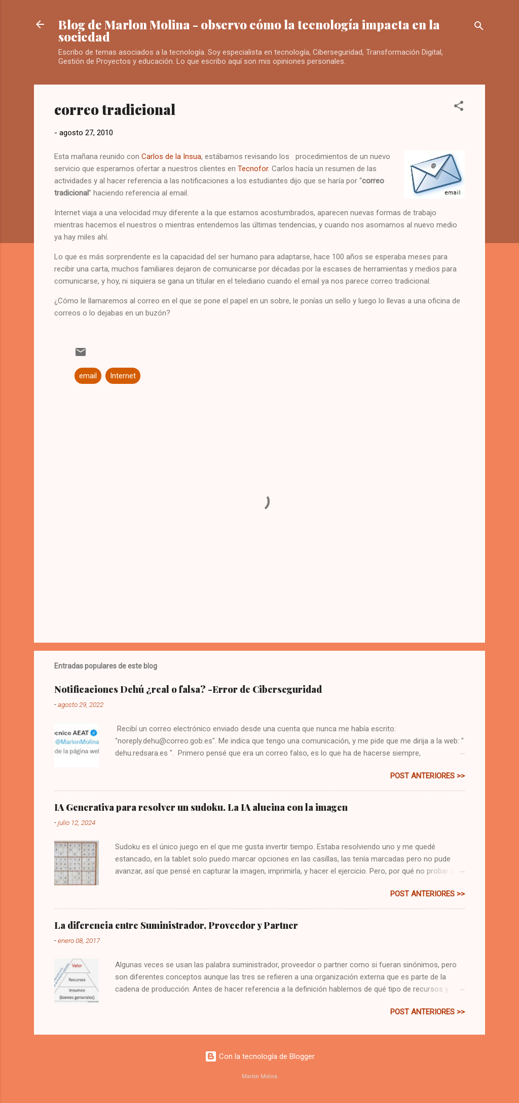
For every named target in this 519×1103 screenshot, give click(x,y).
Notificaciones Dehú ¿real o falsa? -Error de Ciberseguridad (188, 689)
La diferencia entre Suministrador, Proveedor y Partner (176, 925)
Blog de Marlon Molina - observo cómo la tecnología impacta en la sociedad (249, 30)
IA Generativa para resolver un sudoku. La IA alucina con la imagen (201, 807)
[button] (459, 107)
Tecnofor (253, 168)
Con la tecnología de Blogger (260, 1056)
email (88, 375)
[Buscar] (479, 27)
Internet (123, 375)
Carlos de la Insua (171, 156)
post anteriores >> (427, 775)
